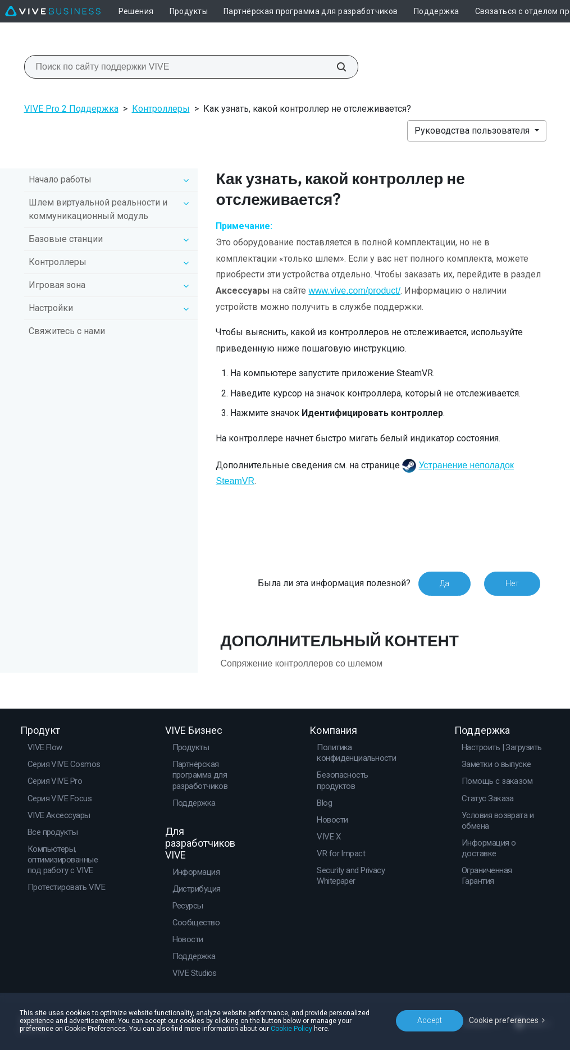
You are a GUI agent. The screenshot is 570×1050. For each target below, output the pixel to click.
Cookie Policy (291, 1029)
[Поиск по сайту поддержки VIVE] (335, 67)
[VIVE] (53, 11)
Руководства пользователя (473, 130)
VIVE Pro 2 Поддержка (71, 108)
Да (444, 583)
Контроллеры (161, 108)
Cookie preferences (504, 1020)
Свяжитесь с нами (67, 331)
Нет (512, 583)
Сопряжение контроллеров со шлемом (301, 663)
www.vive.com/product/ (354, 290)
